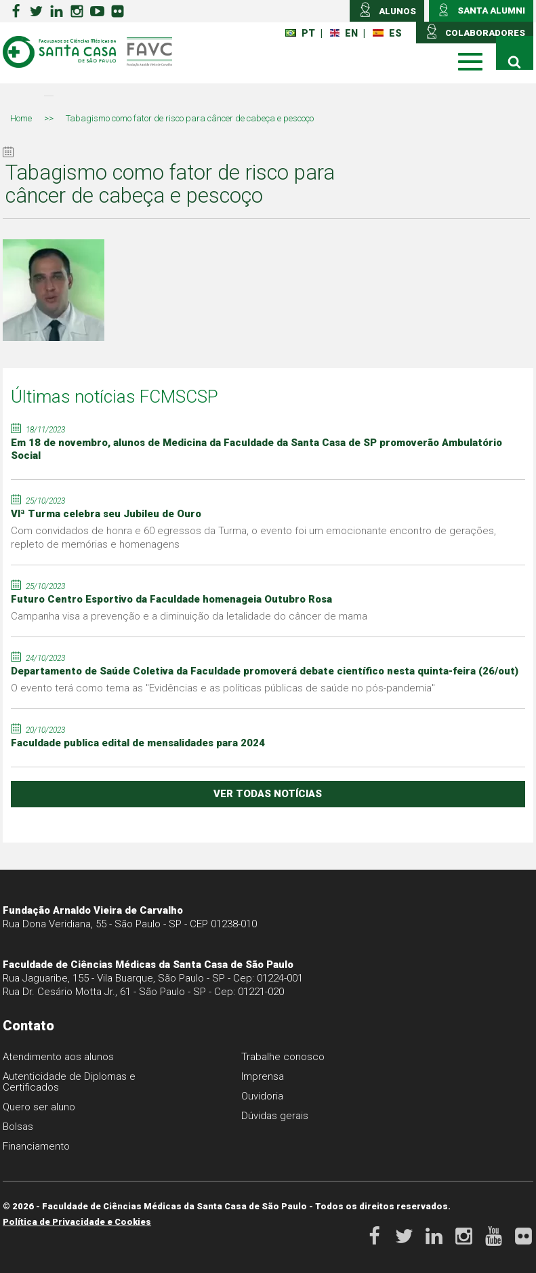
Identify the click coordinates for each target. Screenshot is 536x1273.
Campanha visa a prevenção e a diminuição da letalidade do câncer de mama (189, 616)
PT (300, 33)
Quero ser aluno (39, 1107)
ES (387, 33)
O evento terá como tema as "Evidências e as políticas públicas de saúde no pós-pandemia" (223, 688)
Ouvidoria (262, 1096)
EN (344, 33)
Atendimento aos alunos (58, 1057)
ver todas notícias (267, 794)
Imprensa (262, 1076)
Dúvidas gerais (274, 1116)
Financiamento (36, 1146)
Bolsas (18, 1126)
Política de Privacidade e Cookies (77, 1221)
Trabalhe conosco (283, 1057)
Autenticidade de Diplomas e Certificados (69, 1081)
